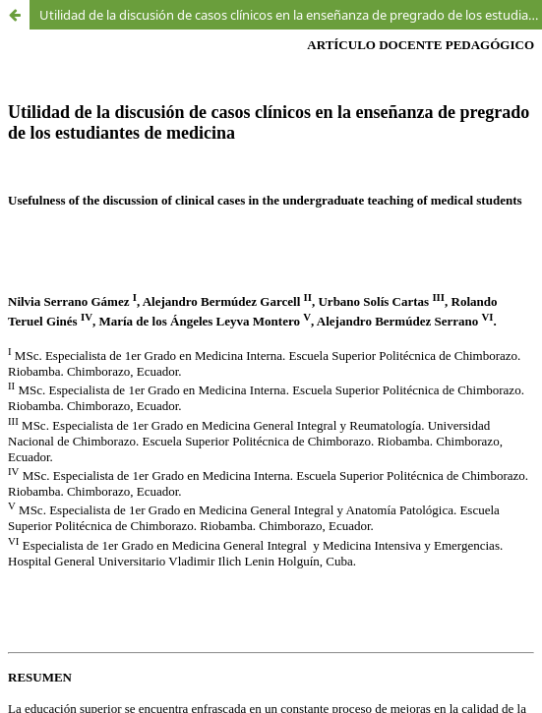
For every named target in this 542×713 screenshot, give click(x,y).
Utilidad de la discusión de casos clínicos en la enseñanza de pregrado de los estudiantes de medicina (290, 15)
